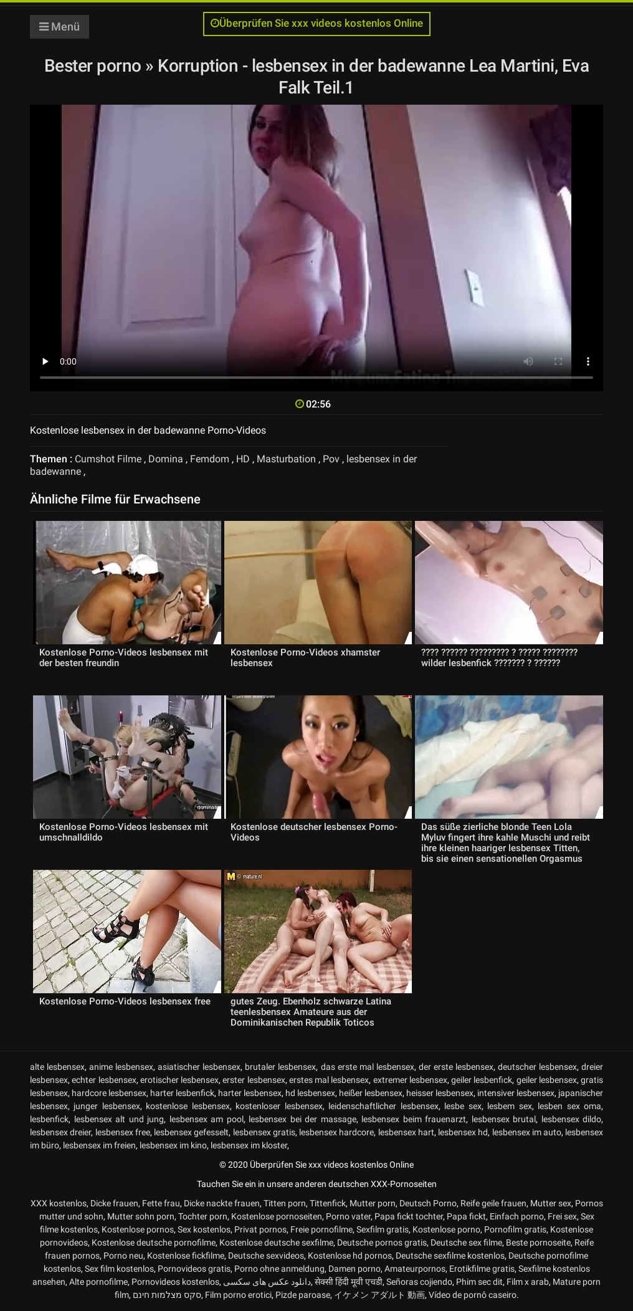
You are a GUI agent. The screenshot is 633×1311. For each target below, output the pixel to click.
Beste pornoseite (538, 1242)
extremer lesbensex (410, 1080)
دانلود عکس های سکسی (267, 1282)
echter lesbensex (104, 1080)
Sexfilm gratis (382, 1229)
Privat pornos (260, 1229)
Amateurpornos (414, 1269)
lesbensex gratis (264, 1132)
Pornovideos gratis (194, 1269)
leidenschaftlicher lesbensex (383, 1106)
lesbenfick (49, 1119)
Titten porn (285, 1203)
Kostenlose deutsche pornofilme (154, 1242)
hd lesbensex (310, 1093)
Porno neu (123, 1256)
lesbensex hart (406, 1132)
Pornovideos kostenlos (175, 1282)
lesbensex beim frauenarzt (413, 1119)
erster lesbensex (253, 1080)
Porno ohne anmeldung (279, 1269)
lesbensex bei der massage (302, 1119)
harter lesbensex (250, 1093)
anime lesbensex (121, 1067)
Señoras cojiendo (419, 1282)
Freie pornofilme (321, 1229)
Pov (331, 459)
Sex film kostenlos (119, 1269)
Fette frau (161, 1203)
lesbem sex (509, 1106)
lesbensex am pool (206, 1119)
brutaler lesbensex (280, 1067)
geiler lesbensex (546, 1080)
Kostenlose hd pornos (350, 1256)
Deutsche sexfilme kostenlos (450, 1256)
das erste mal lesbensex (367, 1067)
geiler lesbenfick (481, 1080)
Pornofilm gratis (515, 1229)
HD (243, 459)
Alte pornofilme (98, 1282)
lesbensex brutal (504, 1119)
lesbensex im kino (173, 1145)
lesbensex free (122, 1132)
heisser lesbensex (440, 1093)
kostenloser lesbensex (279, 1106)
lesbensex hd (463, 1132)
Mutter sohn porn (140, 1216)
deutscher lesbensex (537, 1067)
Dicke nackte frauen (222, 1203)
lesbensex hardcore (336, 1132)
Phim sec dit (479, 1282)
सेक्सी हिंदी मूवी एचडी (349, 1282)
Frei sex (562, 1216)
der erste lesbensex (456, 1067)
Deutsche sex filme (466, 1242)
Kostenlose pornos (138, 1229)
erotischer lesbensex (179, 1080)
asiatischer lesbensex (199, 1067)
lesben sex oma (569, 1106)
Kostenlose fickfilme (185, 1256)
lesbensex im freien (99, 1145)
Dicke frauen (114, 1203)
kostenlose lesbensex (187, 1106)
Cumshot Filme (108, 459)
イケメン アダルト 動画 (379, 1295)
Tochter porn (202, 1216)
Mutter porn (373, 1203)
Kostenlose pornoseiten (276, 1216)
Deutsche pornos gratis (382, 1242)
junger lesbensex (107, 1106)
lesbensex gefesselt (191, 1132)
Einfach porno (517, 1216)
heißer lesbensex (370, 1093)
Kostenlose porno (446, 1229)
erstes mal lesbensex (329, 1080)
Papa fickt (466, 1216)
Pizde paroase (302, 1295)
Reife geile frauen (493, 1203)
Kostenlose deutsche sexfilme (276, 1242)
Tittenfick (328, 1203)
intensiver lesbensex (515, 1093)
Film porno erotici (238, 1295)
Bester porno (95, 65)
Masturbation (286, 459)
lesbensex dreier (60, 1132)
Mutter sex (550, 1203)
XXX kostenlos (59, 1203)
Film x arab (528, 1282)
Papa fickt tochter (408, 1216)
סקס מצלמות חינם (167, 1295)
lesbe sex (462, 1106)
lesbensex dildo (571, 1119)
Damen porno (354, 1269)
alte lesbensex (57, 1067)
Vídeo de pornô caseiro (472, 1295)
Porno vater (348, 1216)
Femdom (209, 459)
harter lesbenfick (182, 1093)
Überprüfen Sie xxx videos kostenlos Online (317, 23)
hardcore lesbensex (109, 1093)
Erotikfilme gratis (482, 1269)
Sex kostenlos (204, 1229)
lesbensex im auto (526, 1132)
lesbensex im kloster (249, 1145)
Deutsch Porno (428, 1203)
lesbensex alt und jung (119, 1119)
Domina (165, 459)
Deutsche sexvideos (266, 1256)
